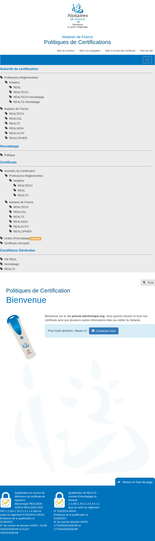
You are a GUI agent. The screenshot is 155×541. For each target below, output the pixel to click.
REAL (17, 87)
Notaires (14, 82)
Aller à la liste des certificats (120, 50)
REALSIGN (16, 128)
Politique (9, 155)
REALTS (14, 123)
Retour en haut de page (135, 482)
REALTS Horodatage (26, 102)
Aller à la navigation (90, 50)
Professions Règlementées (21, 77)
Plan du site (146, 50)
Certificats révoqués (16, 243)
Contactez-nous (104, 331)
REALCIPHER (18, 138)
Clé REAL (10, 259)
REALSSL (15, 118)
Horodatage (11, 264)
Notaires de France (16, 108)
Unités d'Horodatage (22, 238)
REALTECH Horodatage (28, 97)
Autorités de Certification (19, 171)
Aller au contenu (65, 50)
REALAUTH (16, 133)
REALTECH (20, 92)
